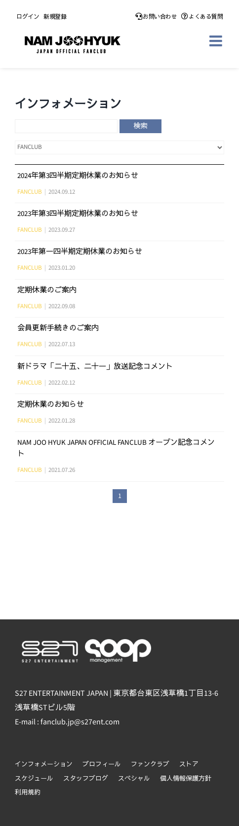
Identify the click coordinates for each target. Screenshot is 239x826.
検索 (140, 126)
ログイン (27, 17)
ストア (189, 764)
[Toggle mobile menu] (216, 41)
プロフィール (101, 764)
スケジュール (34, 779)
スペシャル (134, 779)
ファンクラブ (150, 764)
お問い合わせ (156, 17)
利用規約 (27, 793)
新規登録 (54, 17)
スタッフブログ (85, 779)
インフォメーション (44, 764)
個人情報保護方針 (185, 779)
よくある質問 (202, 17)
